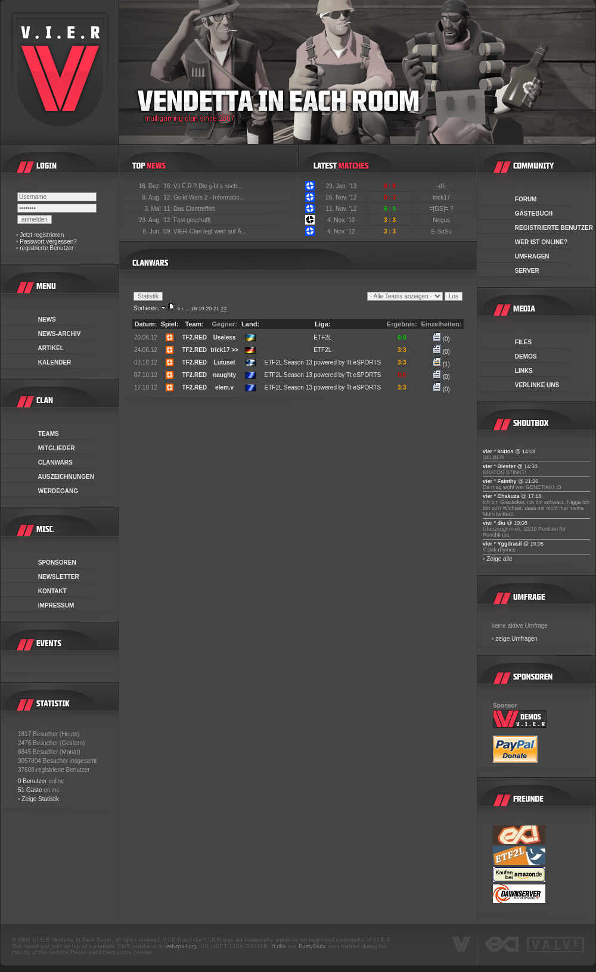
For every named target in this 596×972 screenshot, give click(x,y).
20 (209, 308)
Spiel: (170, 324)
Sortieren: (146, 308)
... (187, 308)
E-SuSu (442, 231)
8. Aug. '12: (157, 197)
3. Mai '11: (158, 208)
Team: (194, 324)
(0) (441, 339)
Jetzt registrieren (42, 235)
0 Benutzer (32, 781)
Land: (250, 324)
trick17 (442, 197)
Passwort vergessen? (48, 241)
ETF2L (322, 337)
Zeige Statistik (40, 799)
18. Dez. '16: (155, 186)
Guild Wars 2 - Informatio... (208, 197)
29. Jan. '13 (341, 186)
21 (216, 308)
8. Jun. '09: (158, 231)
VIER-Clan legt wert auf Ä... (209, 231)
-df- (442, 186)
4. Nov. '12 (341, 220)
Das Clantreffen (194, 208)
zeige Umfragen (516, 638)
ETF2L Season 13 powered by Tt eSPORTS (323, 362)
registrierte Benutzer (46, 248)
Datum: (145, 324)
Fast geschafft (192, 220)
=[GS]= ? (442, 208)
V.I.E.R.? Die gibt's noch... (208, 186)
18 (194, 308)
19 (201, 308)
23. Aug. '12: (156, 220)
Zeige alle (499, 559)
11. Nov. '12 (340, 208)
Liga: (322, 324)
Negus (442, 220)
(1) (441, 364)
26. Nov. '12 (340, 197)
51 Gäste (30, 790)
